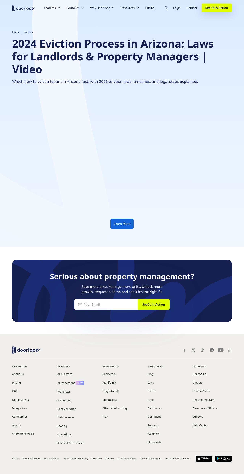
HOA (105, 416)
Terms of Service (31, 458)
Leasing (62, 426)
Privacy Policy (51, 458)
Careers (197, 382)
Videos (29, 32)
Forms (151, 391)
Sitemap (110, 458)
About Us (18, 374)
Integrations (20, 408)
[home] (23, 8)
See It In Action (216, 8)
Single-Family (111, 391)
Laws (151, 382)
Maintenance (65, 417)
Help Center (200, 425)
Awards (17, 425)
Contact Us (199, 374)
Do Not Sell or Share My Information (82, 458)
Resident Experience (70, 443)
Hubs (151, 399)
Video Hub (154, 442)
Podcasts (153, 425)
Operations (64, 434)
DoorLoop (19, 366)
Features (63, 366)
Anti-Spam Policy (127, 458)
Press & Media (201, 391)
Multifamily (110, 382)
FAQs (15, 391)
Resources (155, 366)
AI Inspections (66, 383)
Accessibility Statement (177, 458)
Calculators (154, 408)
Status (15, 458)
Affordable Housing (115, 408)
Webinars (153, 434)
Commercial (110, 399)
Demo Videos (20, 399)
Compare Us (20, 416)
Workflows (64, 391)
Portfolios (111, 366)
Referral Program (203, 399)
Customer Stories (23, 434)
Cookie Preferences (150, 458)
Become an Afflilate (205, 408)
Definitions (154, 416)
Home (16, 32)
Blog (150, 374)
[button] (52, 8)
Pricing (150, 8)
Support (198, 416)
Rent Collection (66, 409)
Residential (109, 374)
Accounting (64, 400)
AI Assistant (64, 374)
